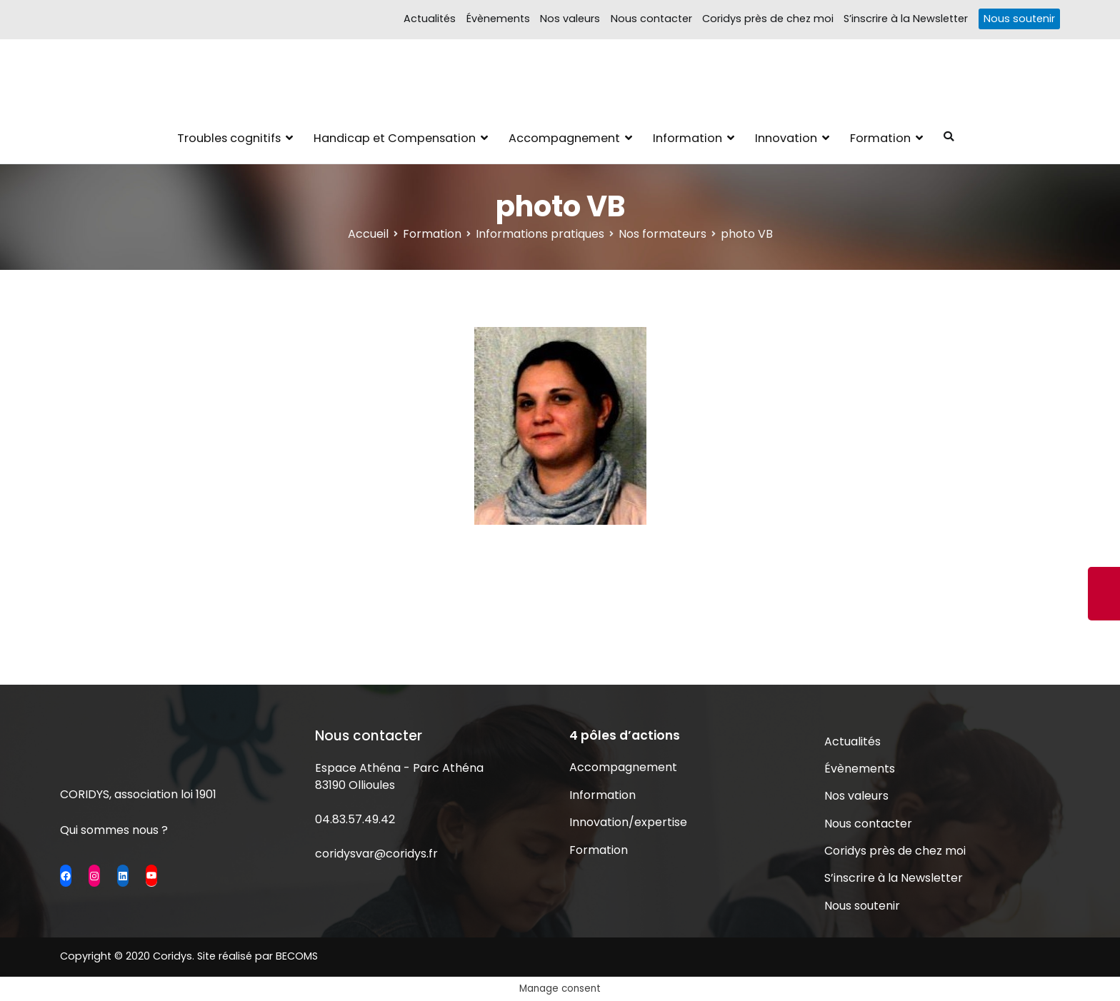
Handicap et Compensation (395, 138)
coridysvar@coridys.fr (376, 853)
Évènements (498, 18)
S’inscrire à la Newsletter (906, 18)
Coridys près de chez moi (768, 18)
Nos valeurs (570, 18)
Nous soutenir (1019, 18)
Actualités (430, 18)
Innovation (786, 138)
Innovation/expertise (628, 822)
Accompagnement (564, 138)
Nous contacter (651, 18)
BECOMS (297, 956)
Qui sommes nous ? (114, 830)
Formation (880, 138)
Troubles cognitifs (229, 138)
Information (687, 138)
